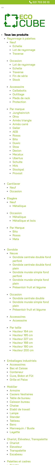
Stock (16, 79)
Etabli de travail (20, 409)
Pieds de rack (21, 98)
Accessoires (17, 316)
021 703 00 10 (41, 2)
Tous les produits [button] (16, 34)
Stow (15, 147)
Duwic (16, 143)
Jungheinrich (20, 113)
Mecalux (17, 154)
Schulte (17, 162)
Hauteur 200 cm (22, 350)
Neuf (13, 42)
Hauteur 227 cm (22, 339)
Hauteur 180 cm (22, 346)
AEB (15, 131)
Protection (19, 102)
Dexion (16, 150)
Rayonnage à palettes (21, 38)
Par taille (15, 327)
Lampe (14, 413)
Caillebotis (19, 90)
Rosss (16, 135)
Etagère (12, 198)
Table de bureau (20, 398)
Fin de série (20, 76)
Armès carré (20, 124)
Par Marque (17, 227)
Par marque (17, 109)
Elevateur (16, 446)
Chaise (14, 405)
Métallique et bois (24, 220)
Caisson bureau (20, 402)
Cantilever (13, 183)
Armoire (15, 390)
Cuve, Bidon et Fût (21, 376)
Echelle (17, 46)
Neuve (14, 253)
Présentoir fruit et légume (29, 287)
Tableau (15, 420)
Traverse (17, 53)
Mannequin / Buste (22, 428)
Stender (15, 417)
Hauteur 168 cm (22, 342)
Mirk (15, 165)
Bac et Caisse (18, 368)
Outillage (18, 94)
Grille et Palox (19, 379)
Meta (15, 239)
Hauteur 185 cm (22, 335)
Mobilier (12, 386)
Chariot (14, 443)
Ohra (15, 116)
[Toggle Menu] (2, 7)
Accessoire (17, 86)
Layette (15, 432)
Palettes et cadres (19, 461)
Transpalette (18, 450)
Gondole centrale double (28, 298)
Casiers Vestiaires (21, 394)
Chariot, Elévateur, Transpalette (27, 439)
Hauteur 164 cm (22, 331)
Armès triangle (22, 120)
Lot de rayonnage (23, 50)
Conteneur (16, 372)
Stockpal (18, 169)
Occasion (16, 60)
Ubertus (17, 158)
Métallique (19, 206)
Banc (13, 424)
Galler (16, 128)
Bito (15, 139)
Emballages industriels (21, 360)
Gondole (12, 249)
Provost (17, 173)
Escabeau (16, 454)
